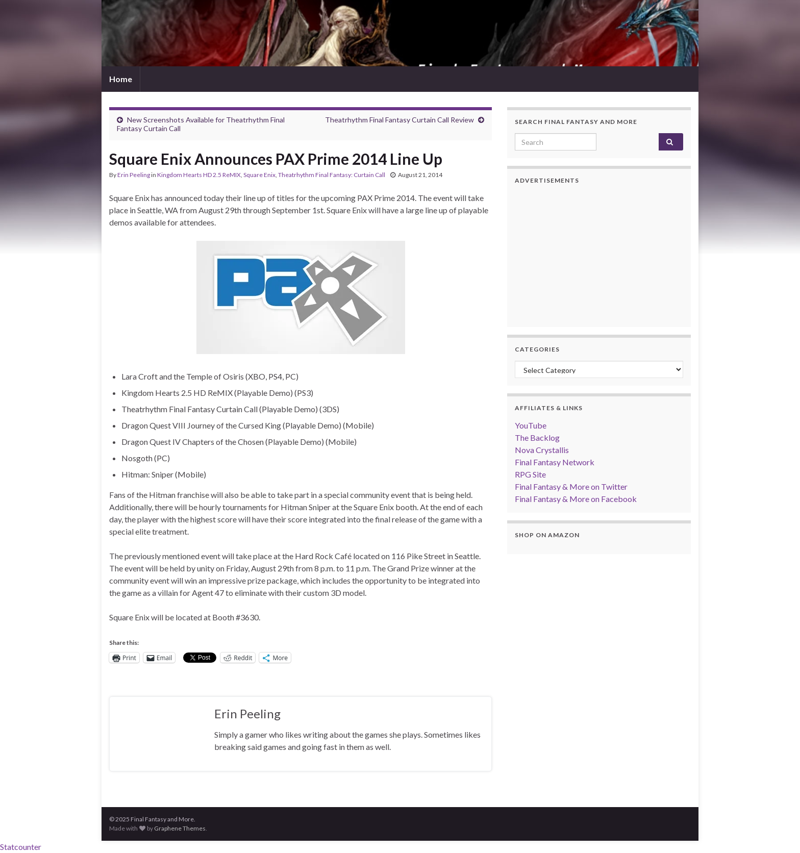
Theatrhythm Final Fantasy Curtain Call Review (399, 119)
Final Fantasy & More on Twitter (571, 486)
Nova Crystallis (542, 450)
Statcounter (20, 846)
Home (120, 79)
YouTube (530, 425)
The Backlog (537, 437)
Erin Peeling (133, 175)
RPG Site (530, 474)
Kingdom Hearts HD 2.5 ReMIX (199, 175)
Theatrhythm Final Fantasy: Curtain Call (331, 175)
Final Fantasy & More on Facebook (576, 499)
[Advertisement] (599, 255)
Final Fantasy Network (554, 462)
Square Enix (259, 175)
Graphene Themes (180, 828)
